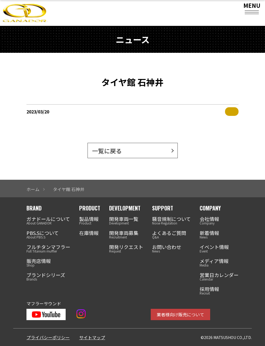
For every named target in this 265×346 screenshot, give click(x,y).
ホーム (32, 189)
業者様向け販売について (180, 314)
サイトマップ (92, 337)
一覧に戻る (107, 150)
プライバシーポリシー (48, 337)
